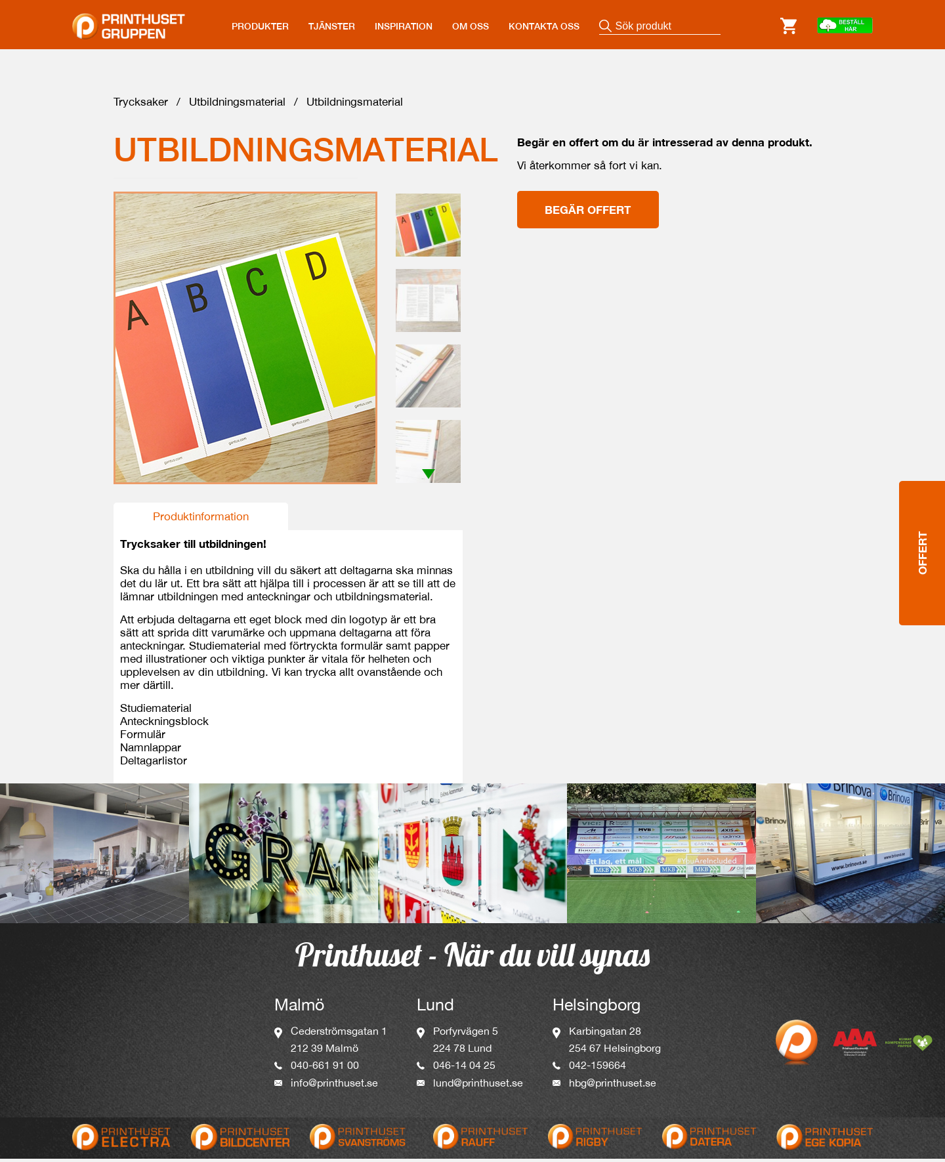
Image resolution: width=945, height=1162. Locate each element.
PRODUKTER (260, 26)
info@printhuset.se (334, 1086)
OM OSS (470, 26)
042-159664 (597, 1068)
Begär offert (588, 213)
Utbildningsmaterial (237, 105)
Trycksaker (141, 105)
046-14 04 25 (464, 1068)
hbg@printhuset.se (612, 1086)
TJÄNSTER (331, 26)
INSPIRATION (403, 26)
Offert (922, 501)
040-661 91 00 (325, 1068)
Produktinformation (201, 519)
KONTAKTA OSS (544, 26)
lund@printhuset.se (478, 1086)
